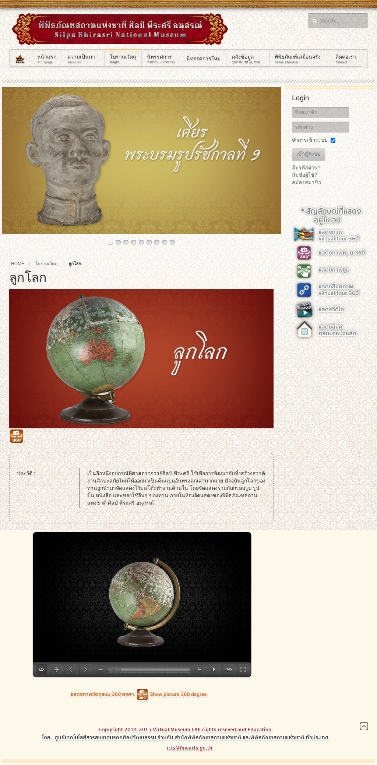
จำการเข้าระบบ (310, 140)
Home (17, 263)
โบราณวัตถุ (46, 263)
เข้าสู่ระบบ (308, 154)
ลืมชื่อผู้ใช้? (304, 175)
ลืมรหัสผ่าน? (306, 168)
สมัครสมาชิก (306, 182)
